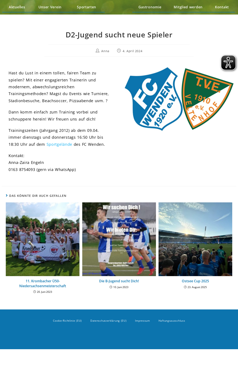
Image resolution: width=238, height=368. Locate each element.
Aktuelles (17, 16)
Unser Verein (51, 16)
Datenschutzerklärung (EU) (108, 339)
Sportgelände (59, 162)
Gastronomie (150, 16)
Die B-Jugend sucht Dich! (119, 299)
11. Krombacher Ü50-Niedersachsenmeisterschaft (42, 302)
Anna (105, 70)
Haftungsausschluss (172, 339)
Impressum (142, 339)
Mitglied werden (188, 16)
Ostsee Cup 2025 (195, 299)
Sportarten (87, 16)
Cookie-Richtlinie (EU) (67, 339)
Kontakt (222, 16)
